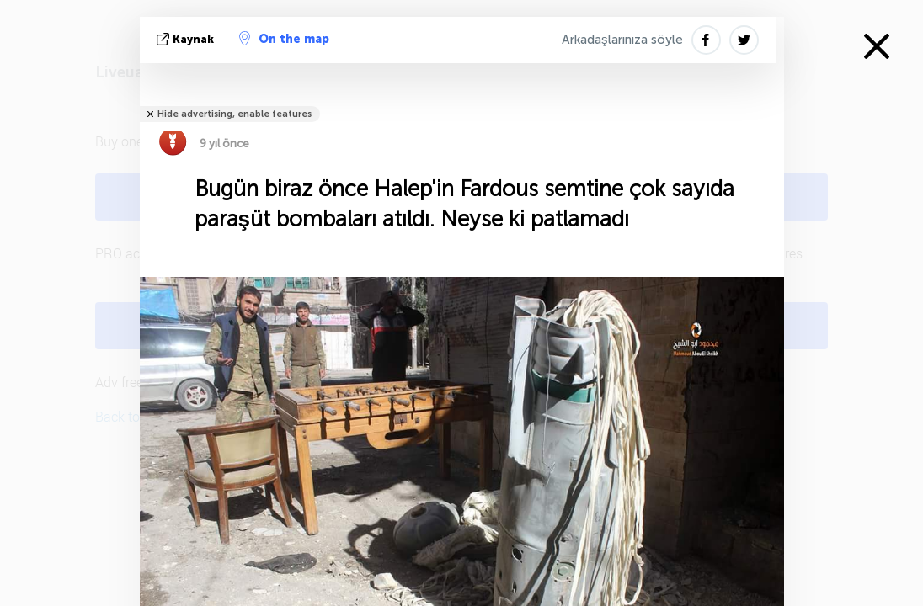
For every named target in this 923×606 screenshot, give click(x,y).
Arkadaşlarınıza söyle (622, 39)
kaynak (187, 39)
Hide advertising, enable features (234, 114)
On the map (284, 38)
